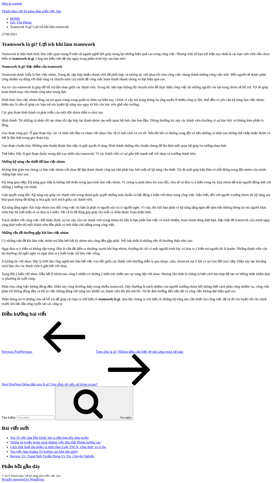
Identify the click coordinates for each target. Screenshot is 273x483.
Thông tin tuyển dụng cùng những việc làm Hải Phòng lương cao (55, 442)
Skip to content (12, 3)
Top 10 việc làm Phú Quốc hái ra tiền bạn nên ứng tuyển (49, 437)
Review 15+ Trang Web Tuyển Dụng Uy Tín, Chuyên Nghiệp (52, 456)
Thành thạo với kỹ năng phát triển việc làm (31, 11)
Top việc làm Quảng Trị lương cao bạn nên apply (44, 451)
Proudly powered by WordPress (23, 479)
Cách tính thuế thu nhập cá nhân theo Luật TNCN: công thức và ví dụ (58, 447)
